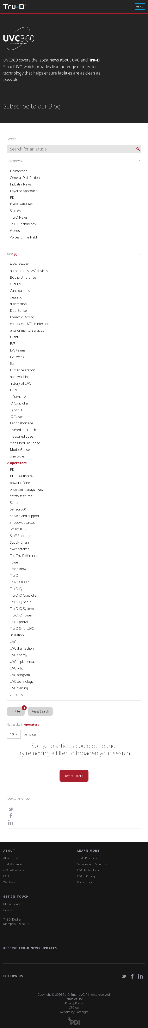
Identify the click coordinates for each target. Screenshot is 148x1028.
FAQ (6, 876)
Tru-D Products (87, 858)
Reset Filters (74, 776)
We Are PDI (11, 882)
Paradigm (81, 1012)
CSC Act (74, 1008)
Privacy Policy (74, 1003)
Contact (8, 910)
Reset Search (40, 711)
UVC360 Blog (86, 876)
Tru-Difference (12, 864)
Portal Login (85, 882)
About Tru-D (11, 858)
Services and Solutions (92, 864)
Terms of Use (74, 999)
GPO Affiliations (13, 870)
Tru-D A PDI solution (14, 6)
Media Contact (13, 904)
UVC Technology (88, 870)
